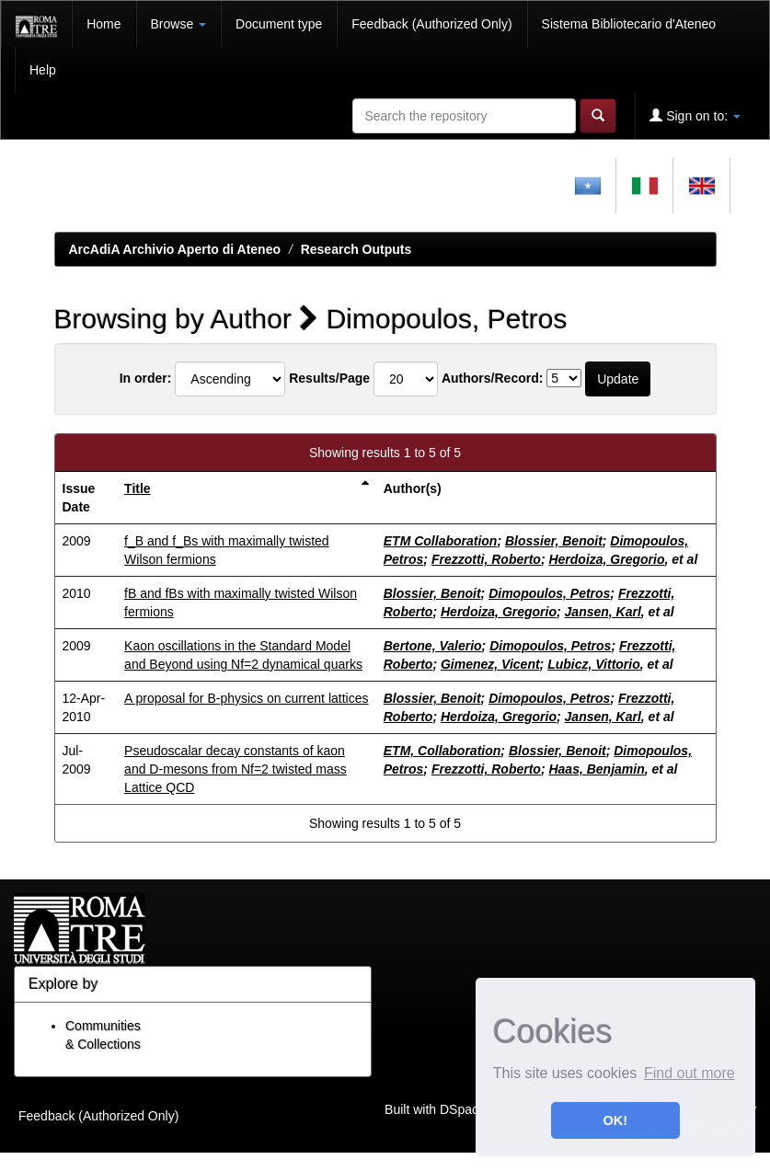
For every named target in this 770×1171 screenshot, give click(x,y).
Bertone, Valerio (433, 645)
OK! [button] (615, 1120)
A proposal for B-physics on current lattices (246, 698)
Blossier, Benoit (554, 541)
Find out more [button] (689, 1073)
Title (137, 488)
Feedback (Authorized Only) (431, 24)
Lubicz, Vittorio (593, 664)
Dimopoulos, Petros (549, 593)
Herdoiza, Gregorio (606, 559)
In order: (146, 378)
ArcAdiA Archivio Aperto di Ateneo (175, 249)
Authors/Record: (492, 378)
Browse (179, 24)
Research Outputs (356, 249)
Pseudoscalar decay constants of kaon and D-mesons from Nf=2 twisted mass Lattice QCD (235, 769)
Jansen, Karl (603, 611)
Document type (279, 24)
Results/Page (329, 378)
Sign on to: (695, 115)
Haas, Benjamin (596, 769)
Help (42, 70)
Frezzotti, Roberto (486, 559)
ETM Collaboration (441, 541)
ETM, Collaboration (442, 750)
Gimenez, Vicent (490, 664)
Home (103, 24)
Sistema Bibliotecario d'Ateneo (629, 24)
